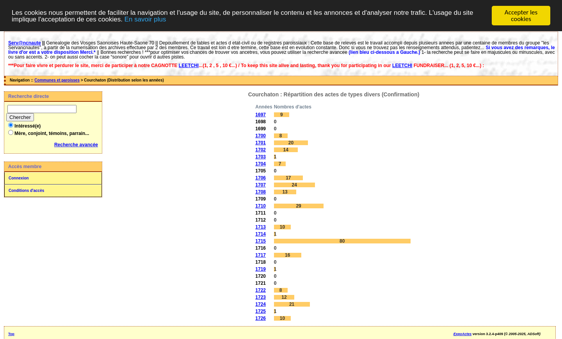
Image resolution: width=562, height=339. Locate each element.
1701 (260, 143)
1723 (260, 297)
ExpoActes (463, 334)
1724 (260, 304)
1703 (260, 157)
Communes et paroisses (57, 80)
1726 (260, 318)
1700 (260, 135)
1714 (260, 234)
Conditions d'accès (26, 190)
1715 (260, 241)
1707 (260, 185)
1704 (260, 164)
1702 (260, 150)
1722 (260, 290)
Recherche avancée (76, 144)
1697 (260, 114)
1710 (260, 206)
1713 (260, 227)
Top (11, 334)
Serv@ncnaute (24, 43)
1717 (260, 255)
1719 (260, 269)
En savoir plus (145, 19)
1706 (260, 178)
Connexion (19, 178)
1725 (260, 311)
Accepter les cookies (521, 15)
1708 (260, 192)
